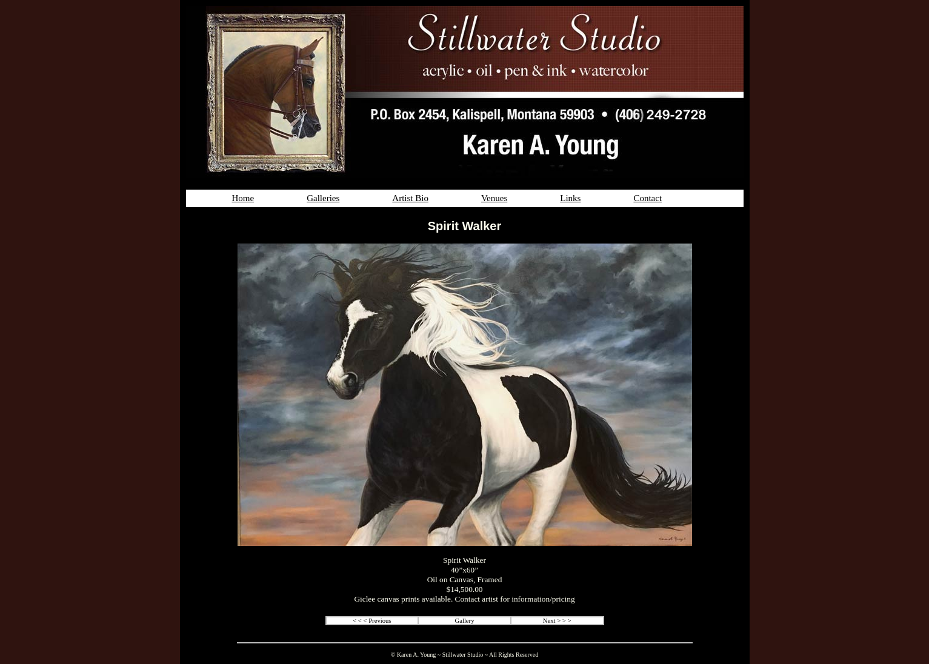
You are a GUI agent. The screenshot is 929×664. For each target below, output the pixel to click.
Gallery (464, 620)
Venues (494, 198)
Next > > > (557, 620)
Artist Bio (410, 198)
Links (570, 198)
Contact (647, 198)
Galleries (323, 198)
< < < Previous (372, 620)
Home (243, 198)
